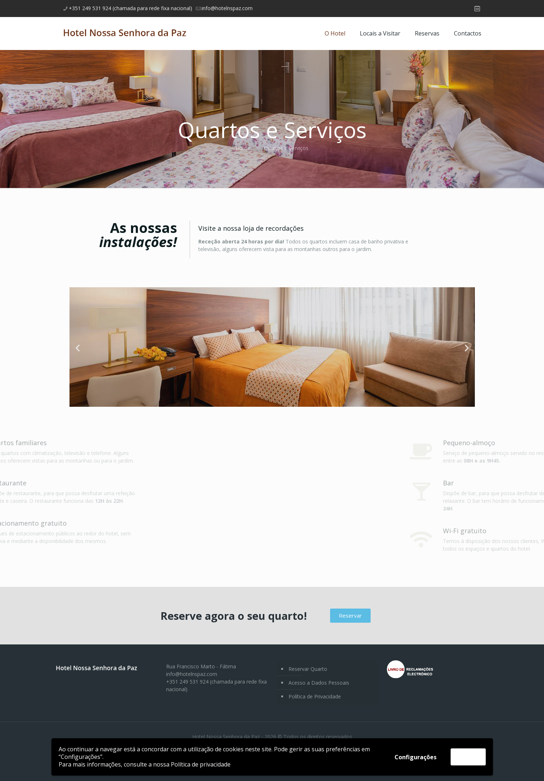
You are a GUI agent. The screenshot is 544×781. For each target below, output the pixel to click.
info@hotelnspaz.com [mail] (227, 8)
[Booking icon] (477, 8)
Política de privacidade (201, 764)
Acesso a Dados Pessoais (318, 682)
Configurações (416, 757)
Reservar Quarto (307, 668)
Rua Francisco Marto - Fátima (201, 666)
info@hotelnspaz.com (191, 674)
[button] (77, 347)
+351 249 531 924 (187, 681)
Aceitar (468, 757)
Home (243, 148)
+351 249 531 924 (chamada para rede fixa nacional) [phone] (130, 8)
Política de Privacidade (314, 696)
